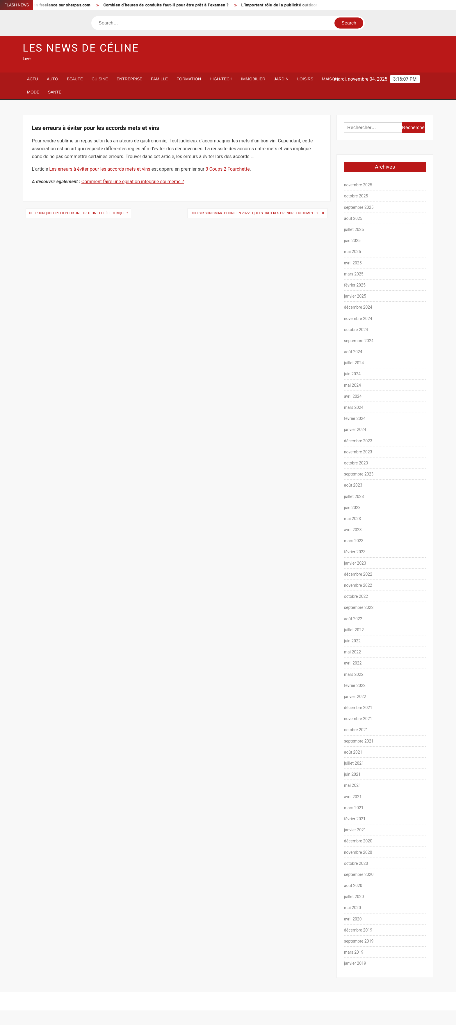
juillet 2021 (354, 763)
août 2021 (353, 752)
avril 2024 (353, 396)
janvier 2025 (355, 296)
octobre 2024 (356, 329)
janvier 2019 (355, 963)
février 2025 (355, 285)
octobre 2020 (356, 863)
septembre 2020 (359, 874)
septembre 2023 (359, 474)
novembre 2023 (358, 452)
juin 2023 (352, 507)
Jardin (281, 79)
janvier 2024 (355, 429)
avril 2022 (353, 663)
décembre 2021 (358, 707)
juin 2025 (352, 240)
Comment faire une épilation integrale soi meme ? (132, 181)
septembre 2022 (359, 607)
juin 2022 (352, 641)
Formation (189, 79)
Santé (54, 92)
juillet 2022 (354, 630)
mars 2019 (354, 952)
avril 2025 (353, 263)
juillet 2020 (354, 896)
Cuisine (100, 79)
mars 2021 (354, 807)
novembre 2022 (358, 585)
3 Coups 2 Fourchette (228, 169)
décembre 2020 (358, 841)
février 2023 (355, 551)
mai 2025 (352, 251)
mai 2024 (352, 385)
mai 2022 (352, 652)
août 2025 (353, 218)
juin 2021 (352, 774)
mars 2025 (354, 274)
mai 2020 (352, 907)
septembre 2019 (359, 941)
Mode (33, 92)
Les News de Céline (81, 48)
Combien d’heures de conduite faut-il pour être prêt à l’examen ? (170, 5)
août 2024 (353, 351)
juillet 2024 (354, 362)
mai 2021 (352, 785)
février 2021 (355, 819)
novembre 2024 (358, 318)
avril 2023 (353, 529)
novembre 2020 (358, 852)
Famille (159, 79)
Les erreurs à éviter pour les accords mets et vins (99, 169)
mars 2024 (354, 407)
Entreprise (129, 79)
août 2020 (353, 885)
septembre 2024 (359, 340)
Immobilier (253, 79)
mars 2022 (354, 674)
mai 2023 (352, 518)
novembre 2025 (358, 185)
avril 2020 (353, 919)
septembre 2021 (359, 741)
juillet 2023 (354, 496)
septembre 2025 (359, 207)
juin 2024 (352, 374)
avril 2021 (353, 796)
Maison (330, 79)
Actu (32, 79)
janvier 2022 (355, 696)
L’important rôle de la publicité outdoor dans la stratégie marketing (310, 5)
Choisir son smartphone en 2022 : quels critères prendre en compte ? (254, 213)
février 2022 (355, 685)
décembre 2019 (358, 930)
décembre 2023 (358, 441)
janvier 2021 (355, 830)
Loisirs (305, 79)
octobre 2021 (356, 729)
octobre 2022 (356, 596)
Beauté (75, 79)
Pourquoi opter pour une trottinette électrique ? (81, 213)
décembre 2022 (358, 574)
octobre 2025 (356, 196)
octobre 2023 (356, 463)
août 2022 (353, 618)
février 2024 (355, 418)
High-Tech (221, 79)
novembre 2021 (358, 718)
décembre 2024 (358, 307)
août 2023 (353, 485)
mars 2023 (354, 540)
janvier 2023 (355, 563)
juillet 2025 (354, 229)
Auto (52, 79)
